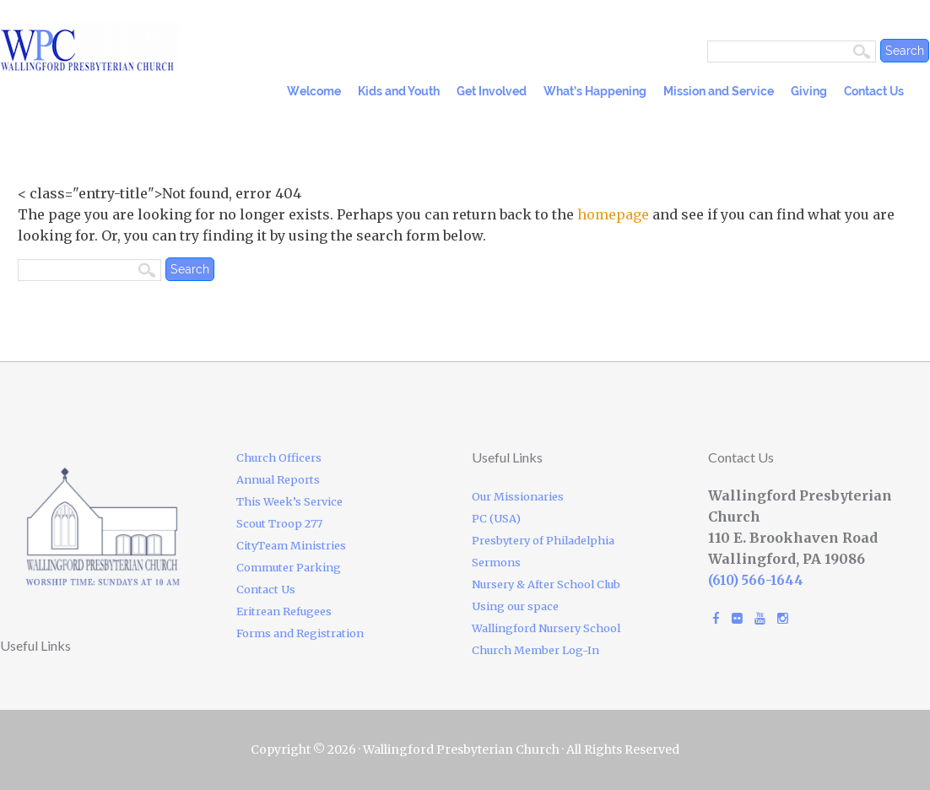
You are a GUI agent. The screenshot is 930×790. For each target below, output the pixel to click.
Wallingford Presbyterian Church (144, 47)
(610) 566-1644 (755, 580)
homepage (613, 214)
